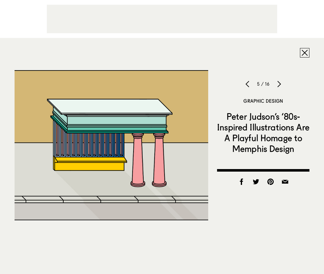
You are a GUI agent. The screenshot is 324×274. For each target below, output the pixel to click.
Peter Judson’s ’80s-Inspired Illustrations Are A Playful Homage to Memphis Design (263, 132)
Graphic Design (263, 101)
